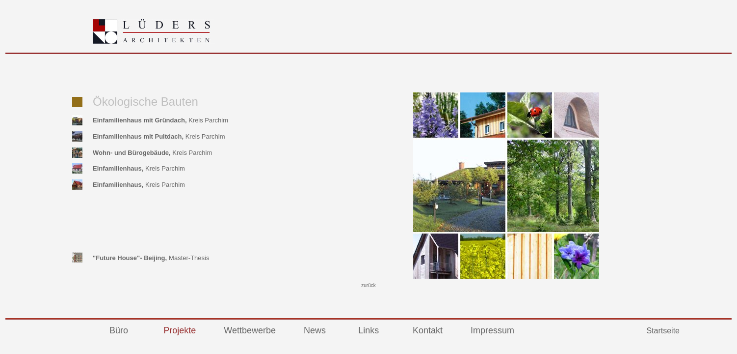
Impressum (492, 330)
